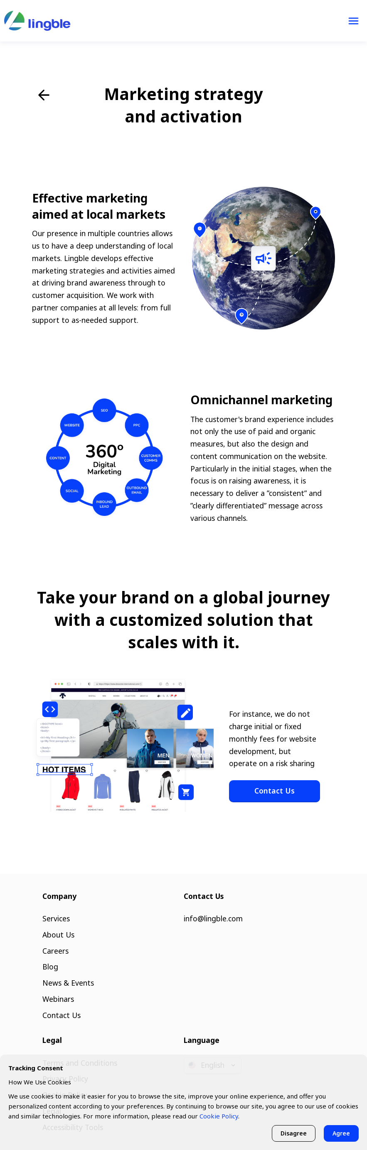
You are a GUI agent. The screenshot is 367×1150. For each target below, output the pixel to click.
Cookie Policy (219, 1116)
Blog (50, 967)
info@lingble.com (213, 918)
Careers (55, 951)
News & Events (68, 983)
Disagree (294, 1133)
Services (56, 918)
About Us (58, 935)
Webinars (58, 999)
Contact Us (274, 791)
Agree (341, 1133)
